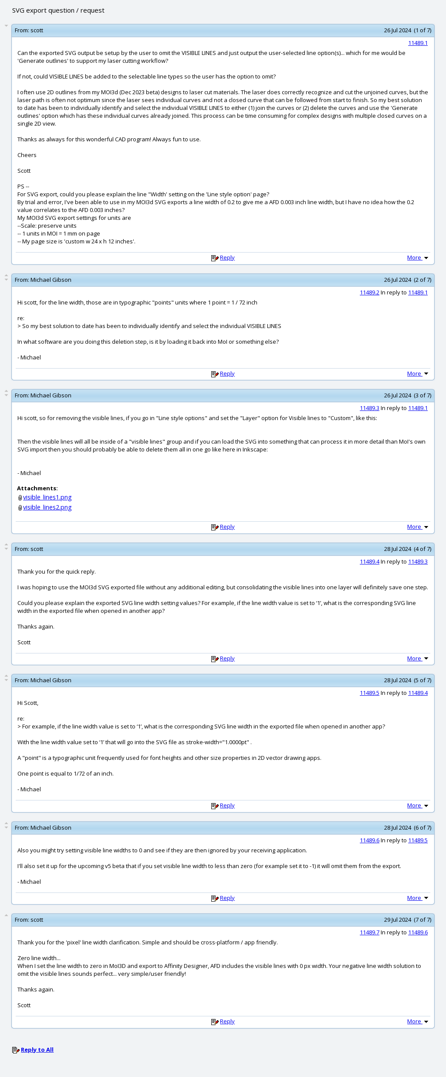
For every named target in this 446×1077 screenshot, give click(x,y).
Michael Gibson (50, 280)
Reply (227, 257)
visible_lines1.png (47, 497)
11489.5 (369, 693)
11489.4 (369, 561)
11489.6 (369, 840)
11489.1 (418, 43)
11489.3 (369, 408)
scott (36, 30)
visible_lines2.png (47, 507)
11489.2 (369, 292)
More (418, 257)
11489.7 (369, 932)
